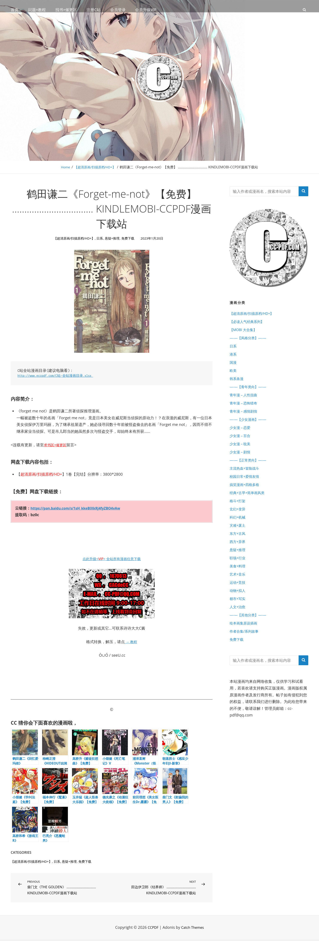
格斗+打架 (238, 518)
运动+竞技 (238, 607)
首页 (14, 9)
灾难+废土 (238, 545)
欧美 (233, 376)
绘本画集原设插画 (245, 651)
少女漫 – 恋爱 (241, 438)
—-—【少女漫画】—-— (250, 429)
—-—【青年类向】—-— (250, 393)
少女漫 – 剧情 (241, 464)
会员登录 (118, 9)
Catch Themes (193, 928)
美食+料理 (238, 589)
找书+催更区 (66, 9)
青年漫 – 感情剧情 (245, 420)
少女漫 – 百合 (241, 447)
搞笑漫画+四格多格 (246, 500)
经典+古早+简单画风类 (249, 509)
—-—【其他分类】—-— (250, 642)
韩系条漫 (237, 385)
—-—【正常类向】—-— (250, 474)
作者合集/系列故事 (246, 660)
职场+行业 (238, 580)
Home (64, 167)
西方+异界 (238, 563)
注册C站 (94, 9)
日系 (99, 238)
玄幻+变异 (238, 527)
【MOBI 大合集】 (245, 331)
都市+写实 (238, 625)
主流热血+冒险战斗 (246, 482)
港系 (233, 358)
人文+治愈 (238, 634)
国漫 (233, 367)
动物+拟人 (238, 616)
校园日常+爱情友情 (246, 491)
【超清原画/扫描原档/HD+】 (95, 167)
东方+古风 (238, 553)
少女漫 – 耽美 (241, 456)
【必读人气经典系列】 (249, 322)
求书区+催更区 (56, 444)
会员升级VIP (145, 9)
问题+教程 (37, 9)
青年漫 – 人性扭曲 (245, 402)
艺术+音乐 (238, 598)
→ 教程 (131, 641)
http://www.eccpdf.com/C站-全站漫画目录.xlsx (60, 375)
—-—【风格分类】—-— (250, 340)
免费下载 (129, 238)
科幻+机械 (238, 536)
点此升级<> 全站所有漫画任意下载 (111, 558)
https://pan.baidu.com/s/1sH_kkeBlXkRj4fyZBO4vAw (81, 508)
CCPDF (152, 928)
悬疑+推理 (112, 238)
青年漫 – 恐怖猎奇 (245, 411)
